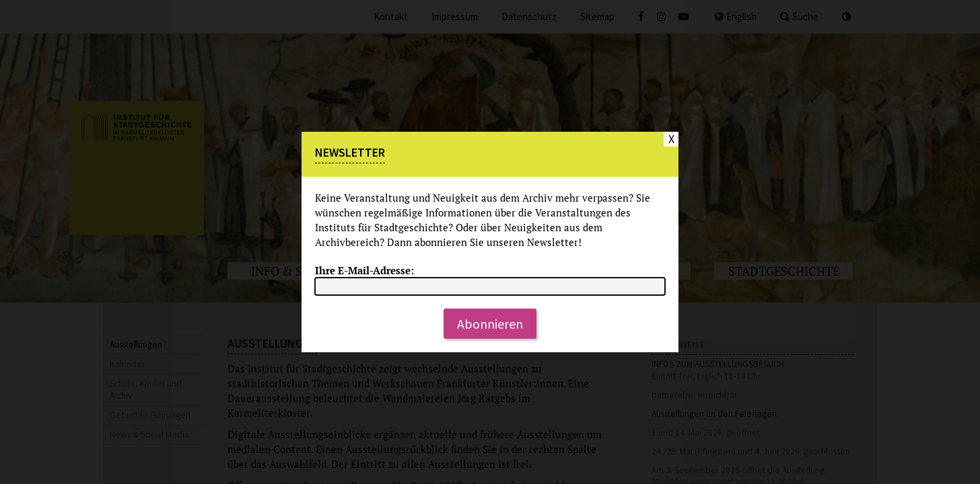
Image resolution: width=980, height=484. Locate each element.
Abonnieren (490, 323)
